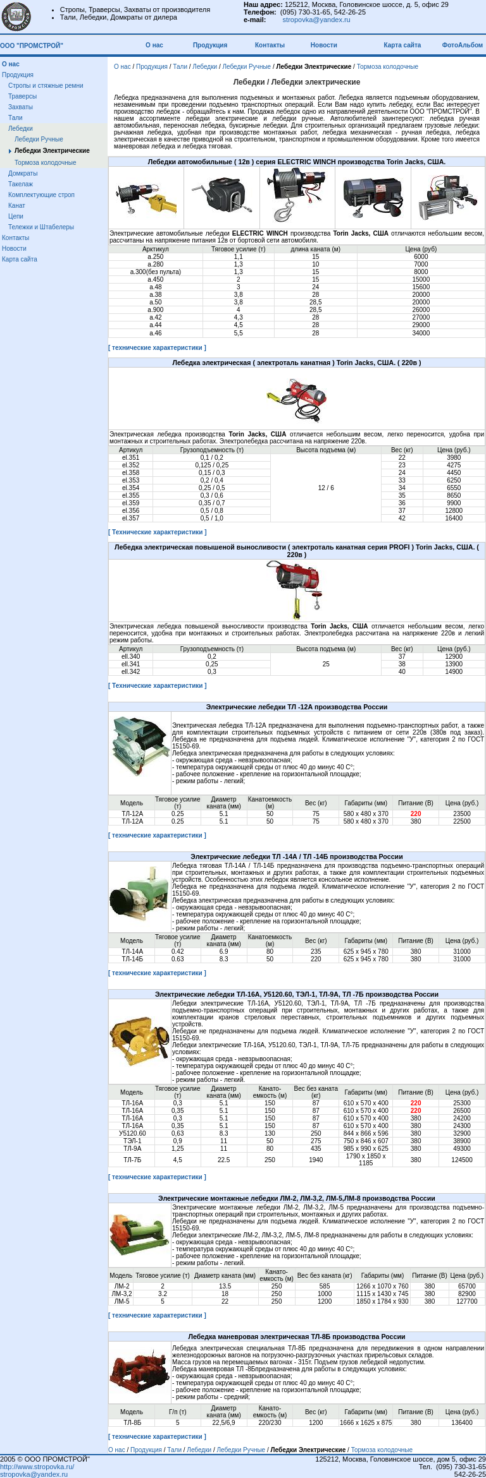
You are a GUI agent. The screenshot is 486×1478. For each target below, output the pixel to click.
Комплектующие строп (41, 194)
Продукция (210, 45)
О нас (156, 45)
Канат (16, 205)
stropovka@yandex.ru (317, 19)
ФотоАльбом (462, 45)
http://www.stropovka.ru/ (37, 1466)
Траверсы (22, 96)
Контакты (270, 45)
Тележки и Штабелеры (41, 227)
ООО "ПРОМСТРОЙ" (31, 45)
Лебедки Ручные (39, 139)
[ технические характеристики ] (157, 347)
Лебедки (20, 128)
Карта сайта (403, 45)
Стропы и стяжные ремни (46, 85)
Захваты (20, 107)
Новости (324, 45)
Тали (15, 117)
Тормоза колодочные (45, 162)
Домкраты (22, 173)
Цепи (15, 216)
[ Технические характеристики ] (157, 532)
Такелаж (20, 184)
